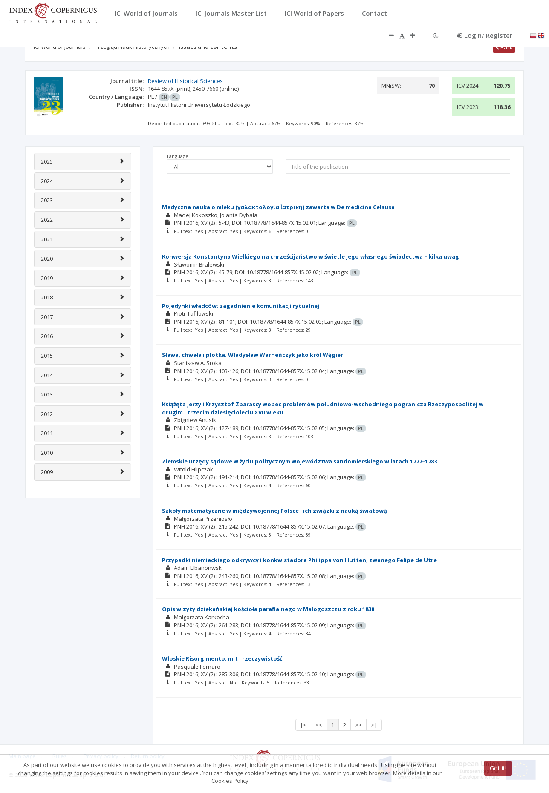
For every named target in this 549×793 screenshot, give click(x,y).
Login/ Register (484, 35)
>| (374, 725)
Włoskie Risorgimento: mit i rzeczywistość (222, 658)
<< (318, 725)
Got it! (498, 768)
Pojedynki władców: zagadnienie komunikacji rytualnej (240, 306)
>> (358, 725)
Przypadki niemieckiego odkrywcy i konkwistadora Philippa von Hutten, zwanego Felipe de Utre (299, 560)
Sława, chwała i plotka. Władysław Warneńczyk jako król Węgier (252, 355)
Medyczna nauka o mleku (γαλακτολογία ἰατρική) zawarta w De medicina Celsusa (278, 207)
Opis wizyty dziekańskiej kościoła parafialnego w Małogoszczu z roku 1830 (268, 609)
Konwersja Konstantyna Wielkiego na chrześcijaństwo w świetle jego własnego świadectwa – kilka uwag (310, 256)
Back (504, 47)
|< (303, 725)
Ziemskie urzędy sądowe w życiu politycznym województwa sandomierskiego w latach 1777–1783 (299, 461)
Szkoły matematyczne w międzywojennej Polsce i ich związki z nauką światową (274, 510)
